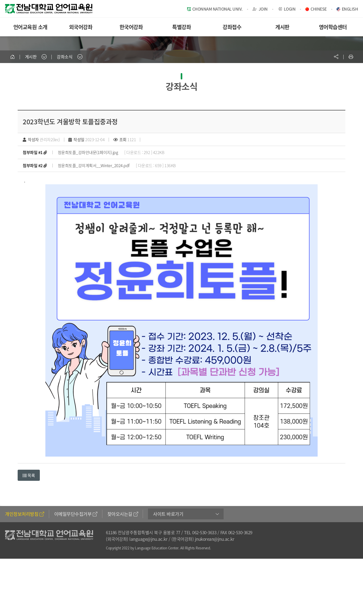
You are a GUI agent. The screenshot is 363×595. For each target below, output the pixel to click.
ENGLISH (350, 9)
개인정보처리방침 (24, 514)
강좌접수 (232, 27)
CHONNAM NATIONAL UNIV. (217, 9)
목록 (29, 475)
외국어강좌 (81, 27)
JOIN (260, 9)
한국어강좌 (131, 27)
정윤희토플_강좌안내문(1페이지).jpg (88, 152)
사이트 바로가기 (168, 514)
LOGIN (287, 9)
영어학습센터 (333, 27)
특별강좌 (181, 27)
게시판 (282, 27)
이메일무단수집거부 (75, 514)
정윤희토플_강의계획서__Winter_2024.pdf (94, 165)
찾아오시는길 (122, 514)
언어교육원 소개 (30, 27)
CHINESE (319, 9)
